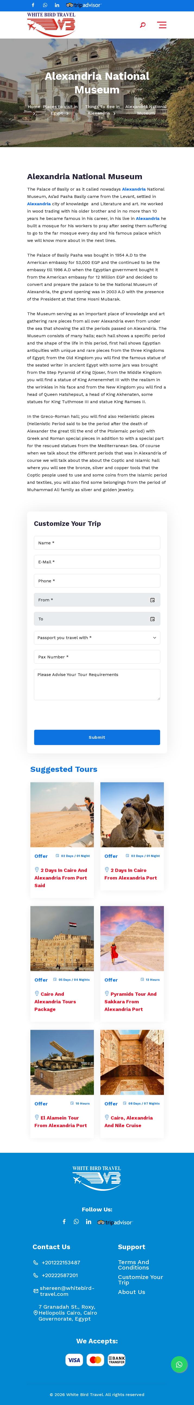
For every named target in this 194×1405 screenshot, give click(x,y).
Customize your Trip (140, 1279)
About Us (131, 1292)
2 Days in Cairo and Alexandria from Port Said (60, 881)
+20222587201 (60, 1275)
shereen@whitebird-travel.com (67, 1291)
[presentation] (75, 716)
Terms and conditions (133, 1264)
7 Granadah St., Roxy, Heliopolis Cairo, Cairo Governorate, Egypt (68, 1313)
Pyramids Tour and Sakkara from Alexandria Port (130, 1005)
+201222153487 (61, 1262)
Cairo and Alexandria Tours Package (55, 1005)
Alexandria (134, 189)
